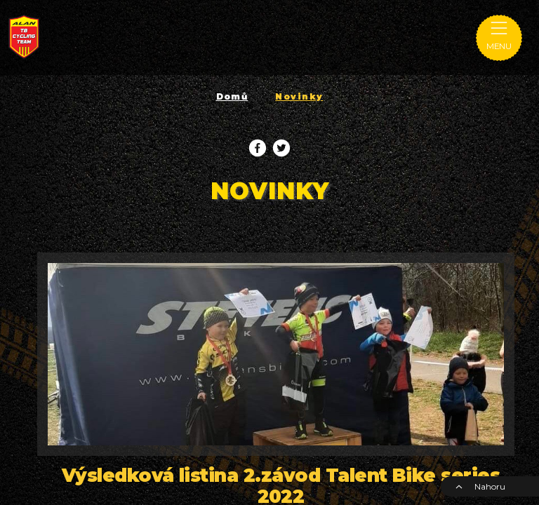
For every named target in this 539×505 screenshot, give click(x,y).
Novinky (299, 97)
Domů (232, 97)
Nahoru (480, 486)
